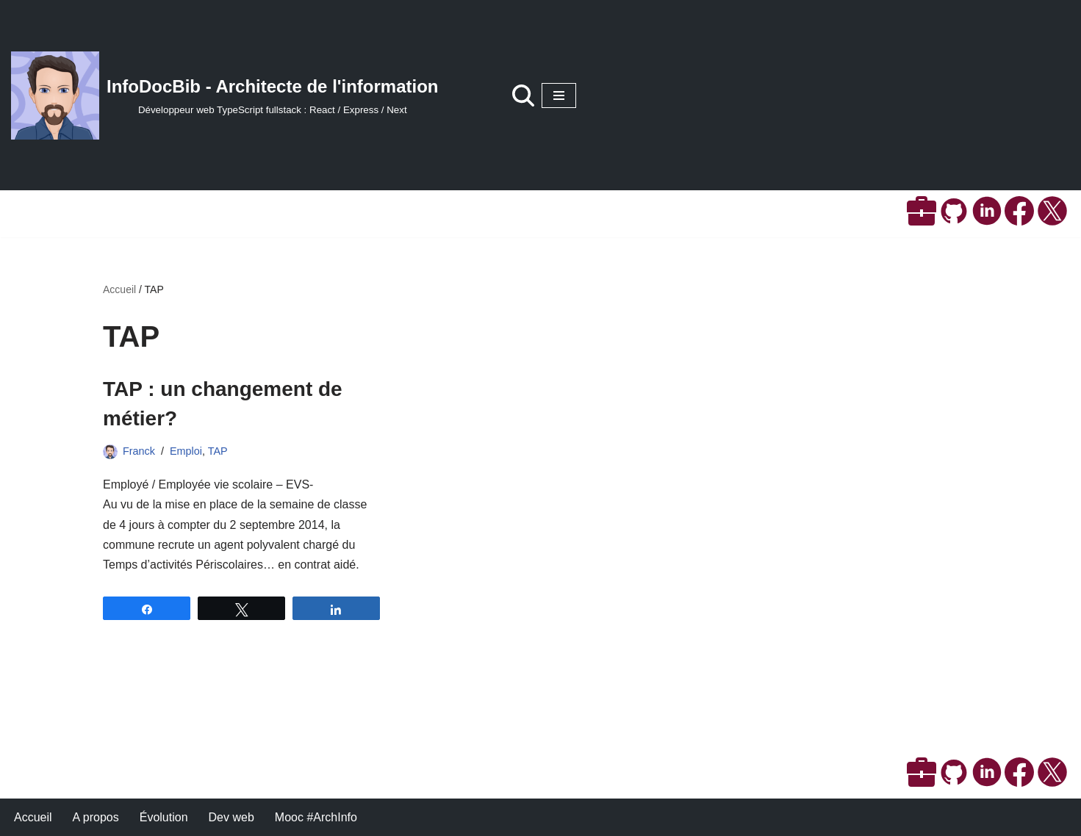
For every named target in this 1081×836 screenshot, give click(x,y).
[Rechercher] (523, 95)
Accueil (119, 289)
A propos (96, 817)
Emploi (186, 451)
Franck (139, 451)
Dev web (231, 817)
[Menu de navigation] (559, 95)
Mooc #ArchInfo (316, 817)
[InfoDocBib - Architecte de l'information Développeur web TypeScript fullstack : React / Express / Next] (225, 95)
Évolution (164, 817)
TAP (218, 451)
